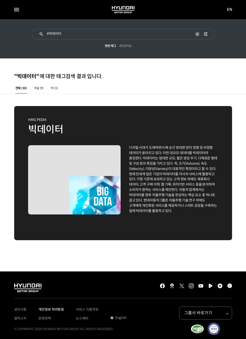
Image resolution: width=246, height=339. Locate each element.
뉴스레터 (82, 318)
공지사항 (20, 309)
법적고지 (20, 318)
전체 (21, 88)
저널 (38, 88)
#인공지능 (125, 46)
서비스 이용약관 (87, 309)
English (120, 318)
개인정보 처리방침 (51, 309)
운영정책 (44, 318)
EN (230, 10)
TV (54, 88)
